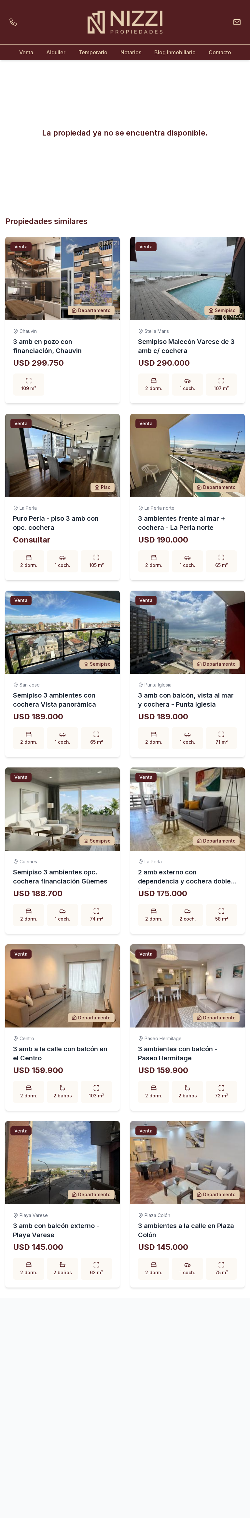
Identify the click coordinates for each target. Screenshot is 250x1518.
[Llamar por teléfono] (14, 22)
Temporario (92, 52)
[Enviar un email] (236, 22)
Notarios (130, 52)
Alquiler (55, 52)
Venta (26, 52)
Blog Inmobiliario (175, 52)
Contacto (220, 52)
